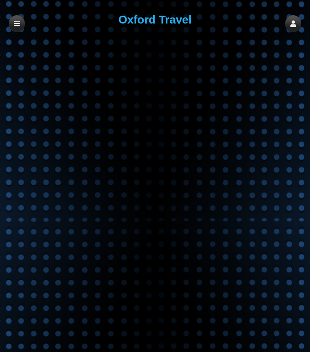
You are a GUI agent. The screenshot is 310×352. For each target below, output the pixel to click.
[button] (293, 23)
